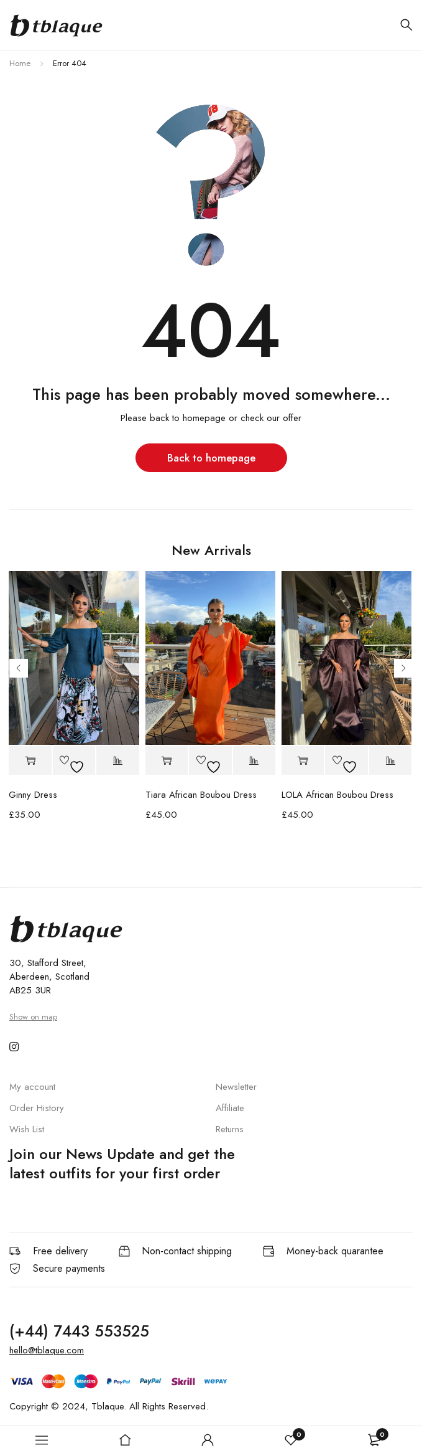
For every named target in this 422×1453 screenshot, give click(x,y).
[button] (30, 760)
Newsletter (236, 1087)
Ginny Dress (33, 795)
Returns (230, 1129)
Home (19, 63)
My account (32, 1087)
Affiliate (230, 1108)
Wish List (26, 1129)
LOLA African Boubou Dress (337, 795)
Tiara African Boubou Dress (201, 795)
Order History (36, 1108)
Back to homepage (211, 457)
